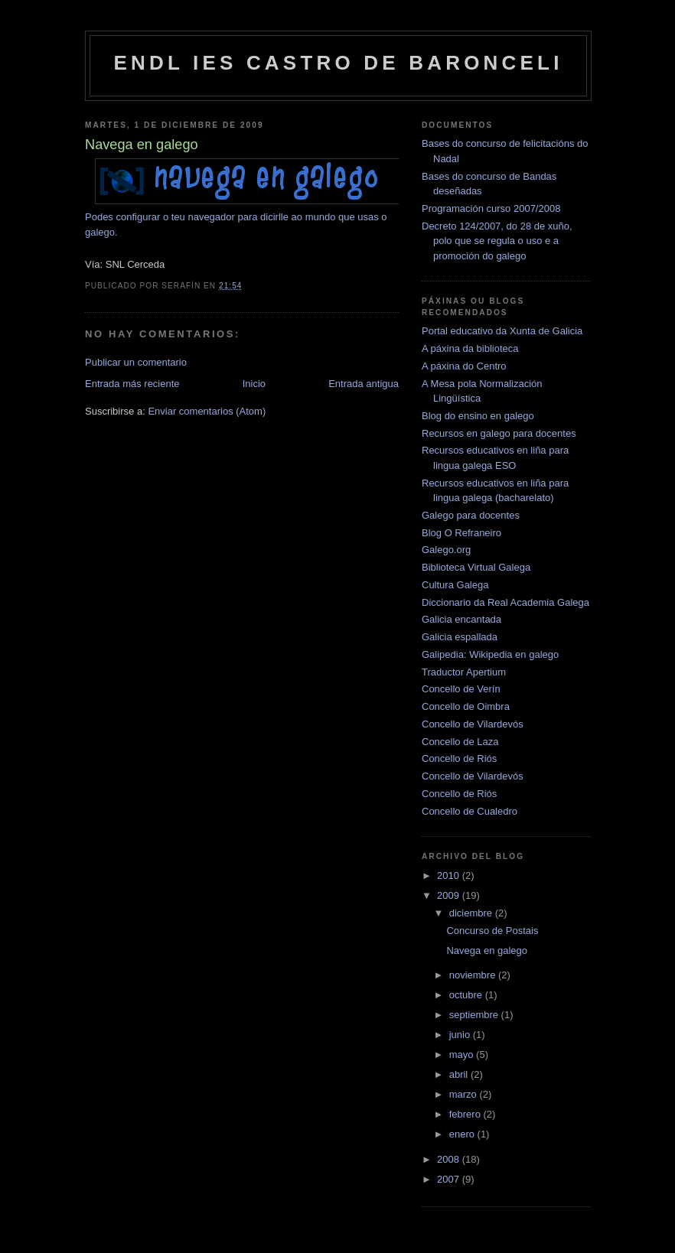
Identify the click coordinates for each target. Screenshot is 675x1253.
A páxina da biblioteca (470, 348)
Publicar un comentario (136, 362)
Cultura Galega (455, 585)
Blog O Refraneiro (461, 533)
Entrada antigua (363, 383)
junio (461, 1034)
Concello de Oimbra (466, 706)
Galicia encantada (461, 619)
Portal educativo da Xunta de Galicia (502, 331)
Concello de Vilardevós (472, 724)
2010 (449, 875)
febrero (466, 1114)
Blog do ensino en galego (478, 415)
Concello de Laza (460, 741)
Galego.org (446, 549)
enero (463, 1134)
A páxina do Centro (464, 366)
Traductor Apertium (464, 672)
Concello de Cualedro (469, 811)
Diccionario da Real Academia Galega (505, 602)
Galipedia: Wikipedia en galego (490, 654)
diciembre (472, 913)
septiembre (475, 1014)
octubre (467, 995)
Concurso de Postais (492, 930)
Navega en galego (486, 950)
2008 (449, 1159)
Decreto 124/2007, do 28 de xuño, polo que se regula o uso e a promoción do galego (497, 241)
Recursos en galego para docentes (499, 433)
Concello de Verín (461, 689)
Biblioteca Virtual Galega (476, 567)
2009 (449, 895)
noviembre (473, 975)
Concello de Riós (459, 758)
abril (460, 1074)
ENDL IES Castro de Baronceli (337, 62)
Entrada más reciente (132, 383)
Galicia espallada (459, 637)
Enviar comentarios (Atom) (207, 411)
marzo (464, 1094)
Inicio (254, 383)
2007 (449, 1179)
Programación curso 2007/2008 (491, 208)
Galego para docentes (471, 515)
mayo (462, 1054)
